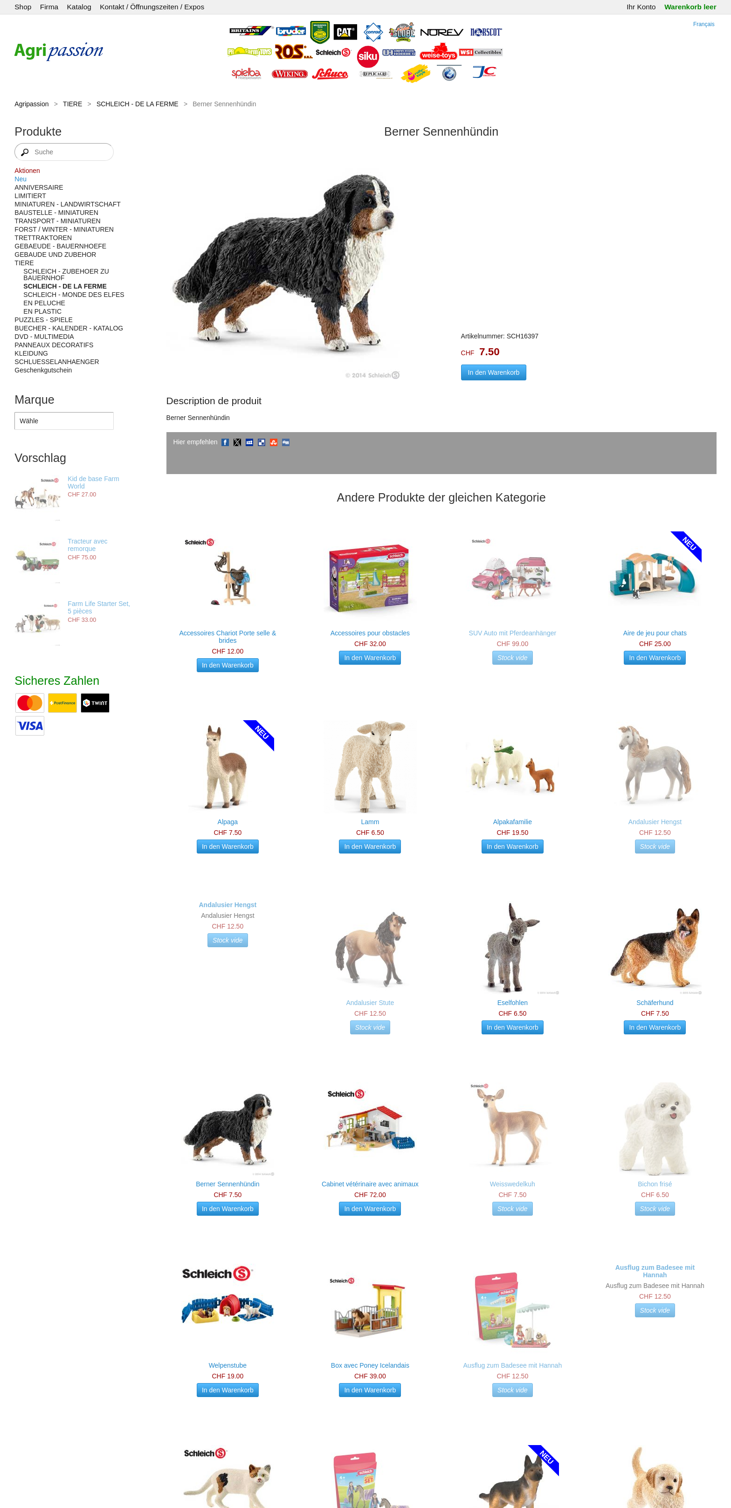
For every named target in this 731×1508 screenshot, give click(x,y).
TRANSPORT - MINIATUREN (57, 221)
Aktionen (27, 170)
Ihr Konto (641, 7)
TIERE (72, 104)
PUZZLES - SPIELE (43, 320)
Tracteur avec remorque (87, 544)
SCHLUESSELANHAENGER (56, 361)
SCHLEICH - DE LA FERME (138, 104)
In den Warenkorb (494, 372)
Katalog (79, 7)
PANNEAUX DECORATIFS (53, 345)
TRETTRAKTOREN (43, 237)
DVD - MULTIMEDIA (44, 336)
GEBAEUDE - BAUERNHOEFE (60, 246)
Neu (20, 179)
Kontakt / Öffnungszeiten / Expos (152, 7)
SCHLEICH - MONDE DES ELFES (73, 294)
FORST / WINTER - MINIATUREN (64, 229)
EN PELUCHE (44, 303)
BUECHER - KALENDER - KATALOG (68, 328)
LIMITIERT (30, 196)
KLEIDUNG (31, 353)
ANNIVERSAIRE (38, 187)
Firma (49, 7)
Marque (34, 399)
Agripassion (31, 104)
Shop (22, 7)
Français (704, 24)
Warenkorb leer (690, 7)
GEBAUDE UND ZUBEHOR (55, 254)
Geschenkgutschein (43, 370)
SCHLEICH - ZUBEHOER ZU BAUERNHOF (66, 274)
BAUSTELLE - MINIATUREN (56, 212)
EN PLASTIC (42, 311)
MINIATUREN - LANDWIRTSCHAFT (67, 204)
